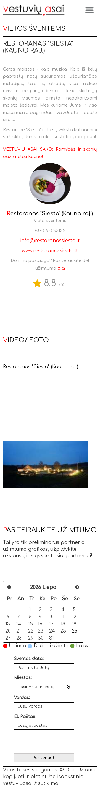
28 (19, 638)
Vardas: (22, 697)
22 (30, 630)
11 (63, 616)
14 (18, 623)
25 (63, 630)
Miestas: (23, 677)
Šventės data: (29, 658)
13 (7, 623)
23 (41, 630)
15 (30, 623)
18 (63, 623)
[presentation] (44, 740)
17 (51, 623)
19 (74, 623)
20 (8, 630)
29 (30, 638)
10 (51, 616)
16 (40, 623)
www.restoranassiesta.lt (50, 250)
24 (52, 630)
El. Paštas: (25, 716)
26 (74, 630)
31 (51, 638)
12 (74, 616)
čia (61, 268)
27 (8, 638)
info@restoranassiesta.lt (50, 240)
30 (41, 638)
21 (18, 630)
